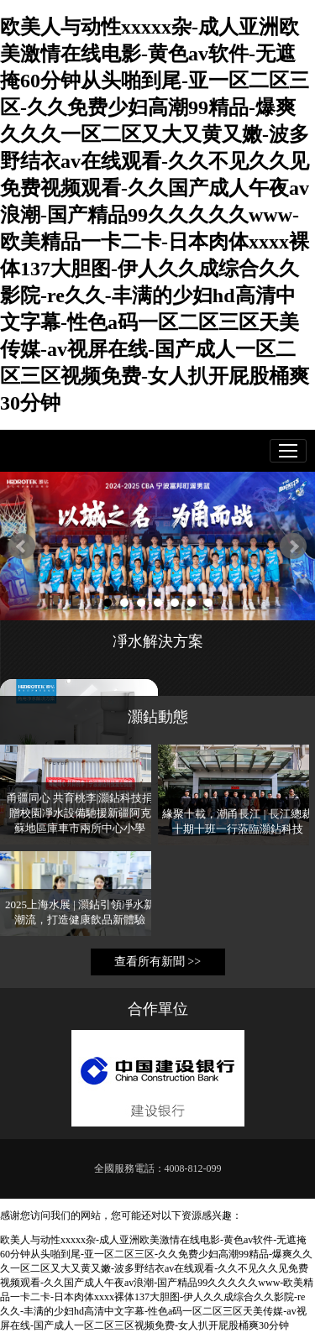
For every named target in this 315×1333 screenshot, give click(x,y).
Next (293, 546)
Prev (21, 546)
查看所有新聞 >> (157, 961)
